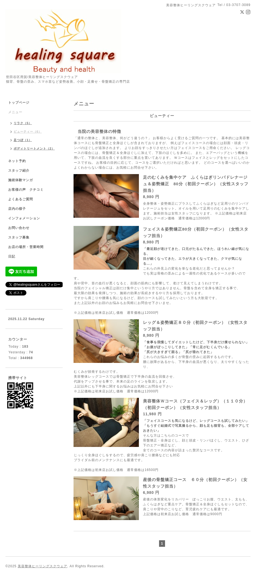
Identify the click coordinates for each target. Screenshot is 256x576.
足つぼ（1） (23, 140)
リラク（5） (23, 123)
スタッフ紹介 (18, 170)
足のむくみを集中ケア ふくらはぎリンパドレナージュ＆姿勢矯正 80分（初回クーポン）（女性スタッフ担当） (195, 184)
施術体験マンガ (20, 180)
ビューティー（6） (28, 131)
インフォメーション (24, 218)
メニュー (15, 112)
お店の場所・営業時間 (26, 247)
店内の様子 (17, 209)
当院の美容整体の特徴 (99, 131)
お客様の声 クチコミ (26, 190)
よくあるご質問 (20, 199)
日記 (11, 256)
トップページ (18, 103)
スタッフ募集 (18, 237)
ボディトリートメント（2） (34, 148)
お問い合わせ (18, 228)
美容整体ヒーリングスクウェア (42, 566)
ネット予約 (17, 161)
